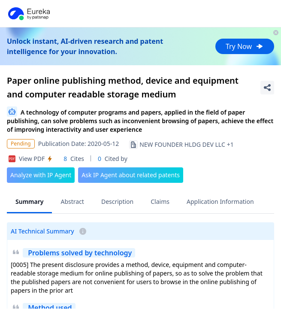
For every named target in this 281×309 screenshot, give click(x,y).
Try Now (245, 46)
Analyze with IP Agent (40, 175)
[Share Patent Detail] (267, 87)
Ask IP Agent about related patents (131, 175)
